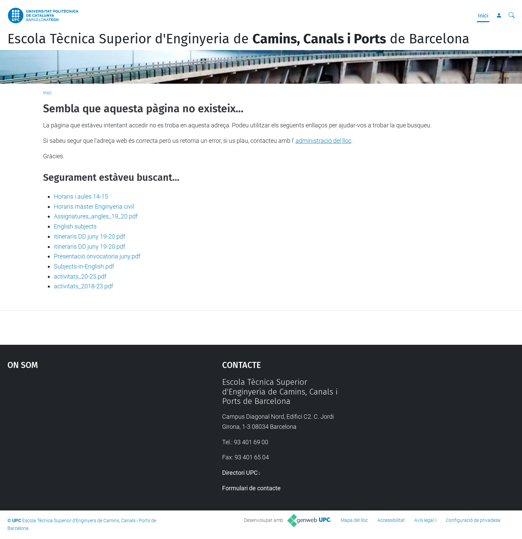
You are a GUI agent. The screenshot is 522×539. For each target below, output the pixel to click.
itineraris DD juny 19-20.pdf (89, 236)
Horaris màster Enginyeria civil (94, 206)
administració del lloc (323, 140)
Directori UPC (240, 472)
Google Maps (89, 427)
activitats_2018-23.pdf (83, 286)
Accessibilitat (391, 520)
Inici (483, 15)
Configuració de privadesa (473, 520)
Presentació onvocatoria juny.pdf (97, 256)
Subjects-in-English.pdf (84, 266)
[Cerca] (512, 15)
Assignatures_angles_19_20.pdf (96, 216)
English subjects (75, 226)
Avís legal (424, 520)
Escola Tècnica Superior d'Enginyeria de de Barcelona (238, 39)
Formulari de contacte (251, 488)
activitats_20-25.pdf (80, 276)
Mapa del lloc (354, 520)
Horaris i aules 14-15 (81, 196)
